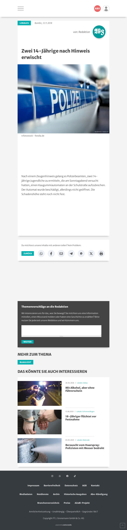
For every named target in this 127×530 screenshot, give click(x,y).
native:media (67, 525)
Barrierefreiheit (52, 485)
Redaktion (84, 32)
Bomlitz (38, 23)
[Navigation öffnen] (21, 8)
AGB (84, 485)
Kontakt (95, 485)
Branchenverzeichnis (48, 503)
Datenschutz (71, 485)
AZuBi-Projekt (82, 503)
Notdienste (43, 494)
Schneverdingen (88, 411)
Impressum (33, 485)
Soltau (85, 383)
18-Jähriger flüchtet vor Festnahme (80, 418)
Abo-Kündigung (99, 494)
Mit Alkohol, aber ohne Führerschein (79, 389)
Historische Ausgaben (75, 494)
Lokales (24, 23)
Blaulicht (25, 362)
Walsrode (86, 440)
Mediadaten (26, 494)
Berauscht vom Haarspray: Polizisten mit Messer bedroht (84, 446)
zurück (27, 253)
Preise (67, 503)
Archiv (56, 494)
